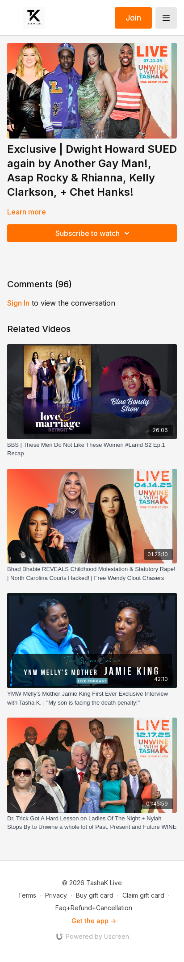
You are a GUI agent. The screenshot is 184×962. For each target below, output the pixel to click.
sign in (18, 302)
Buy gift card (94, 895)
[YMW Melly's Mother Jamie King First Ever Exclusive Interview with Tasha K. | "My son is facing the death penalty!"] (92, 698)
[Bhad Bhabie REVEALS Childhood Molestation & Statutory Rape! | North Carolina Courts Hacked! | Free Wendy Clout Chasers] (92, 573)
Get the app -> (93, 920)
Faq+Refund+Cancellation (93, 908)
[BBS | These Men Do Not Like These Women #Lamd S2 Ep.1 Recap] (92, 449)
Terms (27, 895)
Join (133, 17)
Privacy (56, 895)
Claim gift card (143, 895)
